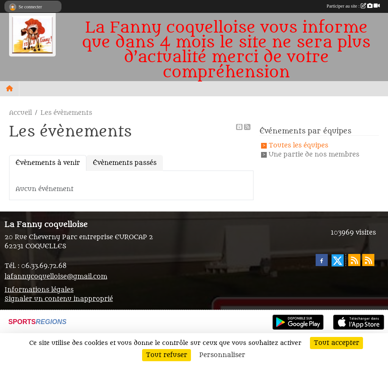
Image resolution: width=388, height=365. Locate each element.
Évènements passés (124, 163)
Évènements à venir (48, 163)
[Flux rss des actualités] (354, 260)
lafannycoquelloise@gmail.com (56, 276)
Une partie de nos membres (314, 154)
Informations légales (39, 290)
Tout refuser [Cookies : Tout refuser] (166, 355)
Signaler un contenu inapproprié (59, 299)
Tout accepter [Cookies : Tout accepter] (336, 343)
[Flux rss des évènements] (368, 260)
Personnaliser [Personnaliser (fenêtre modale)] (222, 355)
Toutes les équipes (298, 145)
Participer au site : (353, 6)
